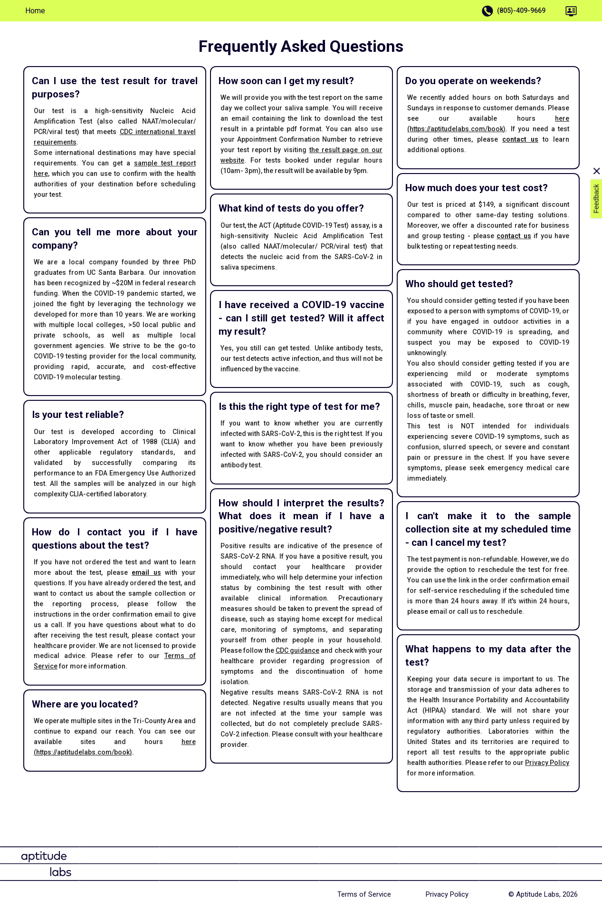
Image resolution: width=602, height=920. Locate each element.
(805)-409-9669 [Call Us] (514, 10)
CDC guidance (297, 650)
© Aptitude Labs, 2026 (543, 894)
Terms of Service (364, 894)
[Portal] (571, 11)
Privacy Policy (547, 762)
